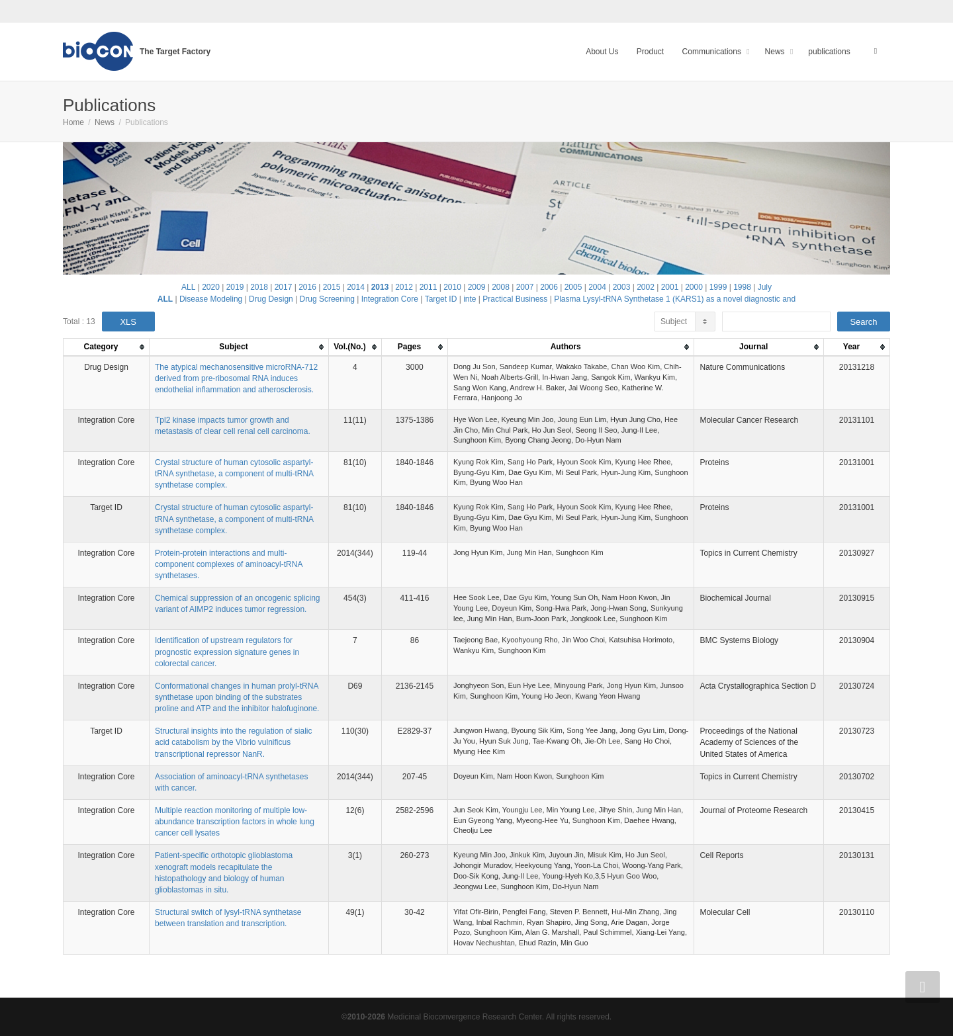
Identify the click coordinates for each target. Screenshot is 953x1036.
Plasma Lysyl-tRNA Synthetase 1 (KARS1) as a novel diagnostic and (674, 299)
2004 (597, 287)
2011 (428, 287)
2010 (452, 287)
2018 (259, 287)
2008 (501, 287)
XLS (128, 322)
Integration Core (389, 299)
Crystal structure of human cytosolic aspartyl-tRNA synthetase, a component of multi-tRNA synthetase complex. (234, 474)
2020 (211, 287)
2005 (573, 287)
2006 (549, 287)
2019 (235, 287)
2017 (284, 287)
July (765, 287)
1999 (718, 287)
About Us (602, 51)
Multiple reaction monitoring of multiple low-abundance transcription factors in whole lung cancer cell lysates (234, 822)
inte (469, 299)
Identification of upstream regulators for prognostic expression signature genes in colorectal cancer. (227, 652)
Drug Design (271, 299)
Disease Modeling (210, 299)
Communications (713, 51)
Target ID (441, 299)
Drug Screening (327, 299)
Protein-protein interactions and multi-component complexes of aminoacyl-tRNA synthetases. (228, 564)
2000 (694, 287)
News (776, 51)
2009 (477, 287)
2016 (307, 287)
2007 (525, 287)
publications (829, 51)
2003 (622, 287)
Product (650, 51)
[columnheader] (107, 348)
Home (73, 122)
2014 (356, 287)
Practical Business (514, 299)
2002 (646, 287)
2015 (332, 287)
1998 (742, 287)
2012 (404, 287)
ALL (188, 287)
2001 (670, 287)
